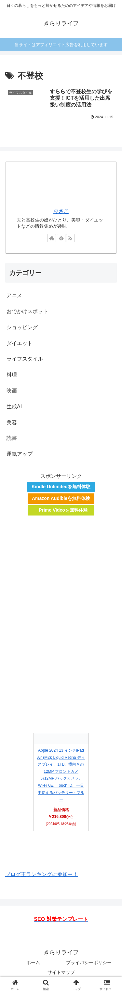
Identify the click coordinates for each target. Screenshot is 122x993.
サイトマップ (61, 972)
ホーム (33, 962)
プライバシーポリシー (89, 962)
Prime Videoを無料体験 (63, 510)
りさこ (61, 211)
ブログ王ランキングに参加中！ (41, 874)
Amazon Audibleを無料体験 (61, 498)
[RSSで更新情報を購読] (70, 238)
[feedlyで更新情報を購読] (61, 238)
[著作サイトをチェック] (51, 238)
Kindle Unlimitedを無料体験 (61, 486)
